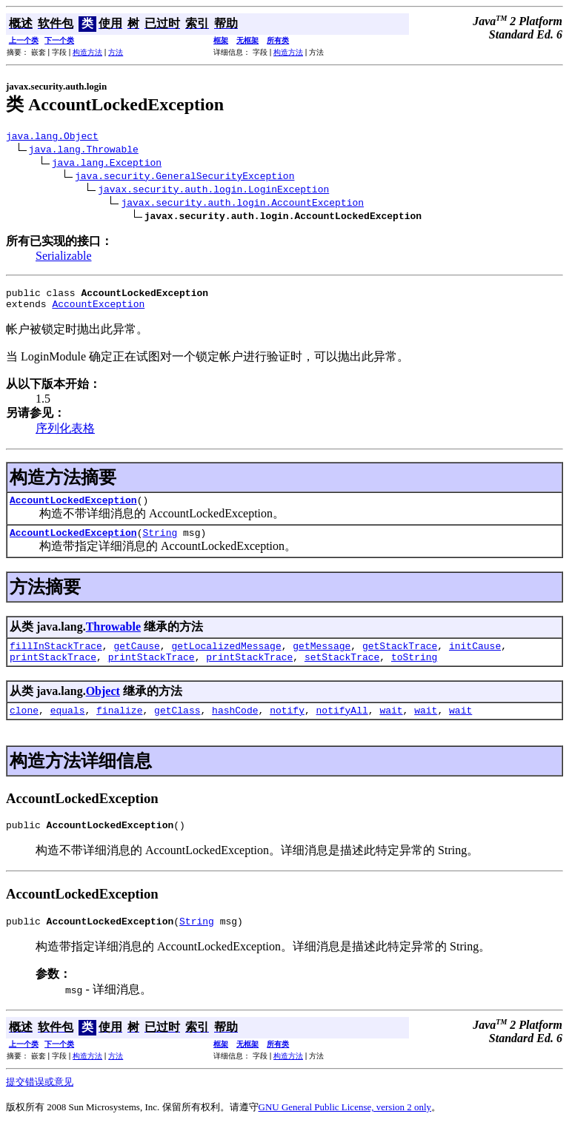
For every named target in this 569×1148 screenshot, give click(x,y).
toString (414, 672)
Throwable (113, 637)
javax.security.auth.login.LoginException (213, 191)
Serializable (64, 258)
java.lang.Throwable (84, 151)
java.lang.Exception (107, 164)
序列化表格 (65, 435)
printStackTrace (53, 672)
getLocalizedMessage (226, 658)
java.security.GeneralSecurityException (184, 177)
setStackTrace (342, 672)
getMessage (321, 658)
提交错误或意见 (39, 1104)
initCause (475, 658)
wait (390, 727)
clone (24, 727)
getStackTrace (399, 658)
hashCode (235, 727)
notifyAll (342, 727)
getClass (177, 727)
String (159, 543)
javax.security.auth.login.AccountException (242, 204)
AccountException (98, 310)
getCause (136, 658)
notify (287, 727)
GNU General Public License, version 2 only (345, 1129)
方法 (115, 52)
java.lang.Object (52, 137)
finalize (119, 727)
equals (67, 727)
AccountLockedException (73, 508)
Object (103, 706)
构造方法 (87, 52)
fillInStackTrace (56, 658)
